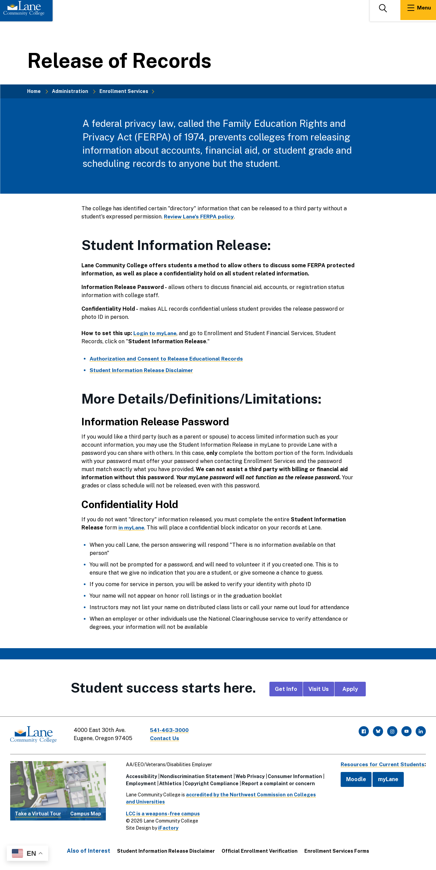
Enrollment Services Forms (336, 849)
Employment (139, 782)
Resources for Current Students (381, 763)
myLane (385, 778)
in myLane (131, 527)
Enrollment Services (123, 91)
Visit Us (318, 689)
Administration (70, 91)
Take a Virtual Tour (38, 812)
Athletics (168, 782)
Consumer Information (293, 775)
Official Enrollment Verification (260, 849)
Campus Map (85, 812)
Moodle (353, 778)
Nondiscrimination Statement (194, 775)
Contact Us (166, 738)
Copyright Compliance (210, 782)
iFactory (166, 826)
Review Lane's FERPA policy (200, 216)
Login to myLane (155, 333)
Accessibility (139, 775)
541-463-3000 (171, 730)
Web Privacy (248, 775)
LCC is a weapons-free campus (161, 812)
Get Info (286, 689)
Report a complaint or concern (276, 782)
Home (34, 91)
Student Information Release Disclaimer (166, 849)
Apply (350, 689)
